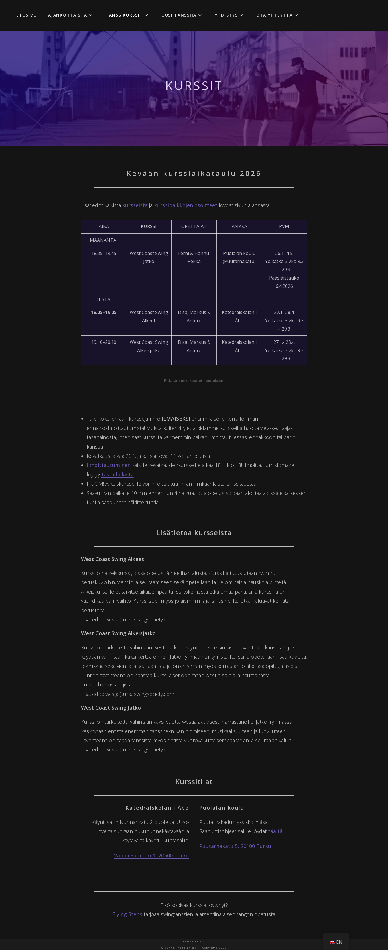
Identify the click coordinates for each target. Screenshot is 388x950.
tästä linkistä (117, 474)
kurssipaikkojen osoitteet (185, 205)
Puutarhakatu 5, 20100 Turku (235, 846)
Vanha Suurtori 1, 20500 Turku (151, 855)
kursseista (135, 205)
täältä (275, 831)
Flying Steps (127, 914)
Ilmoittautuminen (109, 465)
